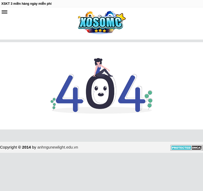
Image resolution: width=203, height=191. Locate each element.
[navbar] (4, 12)
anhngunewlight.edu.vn (57, 147)
